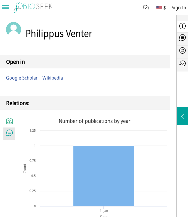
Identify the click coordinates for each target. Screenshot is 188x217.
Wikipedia (52, 77)
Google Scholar (22, 77)
